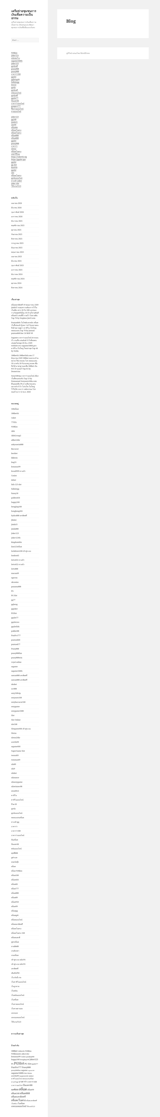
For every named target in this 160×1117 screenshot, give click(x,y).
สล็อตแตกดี (15, 937)
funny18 (14, 493)
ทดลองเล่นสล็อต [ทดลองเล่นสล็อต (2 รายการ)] (28, 1079)
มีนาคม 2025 (16, 261)
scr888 (14, 689)
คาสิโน (14, 795)
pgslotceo (15, 622)
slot (12, 173)
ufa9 (13, 768)
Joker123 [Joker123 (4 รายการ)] (34, 1059)
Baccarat (15, 449)
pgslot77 (14, 98)
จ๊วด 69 (14, 804)
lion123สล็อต (16, 546)
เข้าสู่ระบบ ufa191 (18, 959)
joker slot (15, 183)
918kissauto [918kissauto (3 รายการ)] (16, 1054)
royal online (16, 662)
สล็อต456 (15, 879)
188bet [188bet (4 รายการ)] (14, 1051)
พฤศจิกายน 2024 (17, 278)
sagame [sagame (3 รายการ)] (24, 1070)
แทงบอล (14, 1013)
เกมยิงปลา (15, 951)
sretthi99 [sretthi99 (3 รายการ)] (15, 1076)
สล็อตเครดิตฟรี (17, 924)
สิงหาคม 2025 (16, 239)
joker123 (15, 55)
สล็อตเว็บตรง (16, 130)
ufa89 (13, 764)
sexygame (15, 706)
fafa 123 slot (16, 484)
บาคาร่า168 (16, 74)
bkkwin (14, 458)
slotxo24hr (15, 737)
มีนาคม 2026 (16, 207)
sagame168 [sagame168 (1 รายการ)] (31, 1070)
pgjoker (14, 609)
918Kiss (14, 426)
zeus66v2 (15, 791)
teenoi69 (15, 755)
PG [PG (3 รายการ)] (12, 1064)
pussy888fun (16, 653)
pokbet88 (15, 631)
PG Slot (14, 595)
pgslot (13, 77)
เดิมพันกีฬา (15, 973)
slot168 (14, 724)
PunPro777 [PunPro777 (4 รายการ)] (16, 1067)
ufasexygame (16, 782)
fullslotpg (15, 82)
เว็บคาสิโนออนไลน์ (18, 982)
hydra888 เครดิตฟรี (19, 515)
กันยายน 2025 (16, 234)
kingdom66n (16, 542)
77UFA (14, 422)
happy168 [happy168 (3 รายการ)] (15, 1059)
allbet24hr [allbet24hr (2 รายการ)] (25, 1054)
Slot (12, 715)
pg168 (13, 119)
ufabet (14, 773)
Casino (14, 475)
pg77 (13, 600)
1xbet (13, 418)
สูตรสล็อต (15, 942)
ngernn (14, 577)
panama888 (16, 586)
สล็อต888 (15, 135)
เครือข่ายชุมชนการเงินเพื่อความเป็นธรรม (23, 14)
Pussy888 (15, 649)
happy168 (15, 502)
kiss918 (14, 167)
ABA (13, 431)
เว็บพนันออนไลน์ (17, 995)
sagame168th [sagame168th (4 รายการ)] (17, 1073)
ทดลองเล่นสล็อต (17, 817)
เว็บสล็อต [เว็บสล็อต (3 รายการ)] (21, 1103)
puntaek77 (15, 644)
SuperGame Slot (18, 751)
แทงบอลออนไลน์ (17, 1017)
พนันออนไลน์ (16, 848)
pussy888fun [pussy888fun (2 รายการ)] (16, 1070)
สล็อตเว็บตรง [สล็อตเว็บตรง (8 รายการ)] (18, 1100)
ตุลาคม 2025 (16, 230)
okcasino (15, 582)
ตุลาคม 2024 (16, 283)
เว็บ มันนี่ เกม (16, 977)
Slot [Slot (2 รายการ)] (25, 1073)
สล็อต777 (15, 888)
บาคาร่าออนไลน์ (17, 103)
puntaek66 (15, 640)
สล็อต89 (14, 897)
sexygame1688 (17, 711)
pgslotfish (15, 626)
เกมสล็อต (15, 955)
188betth (15, 413)
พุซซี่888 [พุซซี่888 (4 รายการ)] (15, 1089)
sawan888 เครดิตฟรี (19, 675)
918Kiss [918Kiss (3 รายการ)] (28, 1051)
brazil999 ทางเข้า (18, 471)
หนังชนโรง (15, 58)
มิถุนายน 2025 (16, 247)
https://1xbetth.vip (19, 157)
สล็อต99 (14, 906)
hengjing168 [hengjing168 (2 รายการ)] (24, 1059)
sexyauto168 (16, 697)
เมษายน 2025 (16, 256)
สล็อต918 (15, 902)
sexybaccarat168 (18, 702)
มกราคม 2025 (16, 270)
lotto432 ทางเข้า (17, 560)
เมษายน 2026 (16, 203)
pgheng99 (15, 79)
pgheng (14, 604)
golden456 (15, 498)
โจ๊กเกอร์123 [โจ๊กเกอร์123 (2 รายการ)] (30, 1106)
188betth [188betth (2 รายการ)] (21, 1051)
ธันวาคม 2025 (16, 221)
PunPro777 (16, 635)
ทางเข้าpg (15, 822)
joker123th (15, 538)
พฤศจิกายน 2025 (17, 225)
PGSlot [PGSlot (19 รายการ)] (19, 1063)
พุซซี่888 (14, 853)
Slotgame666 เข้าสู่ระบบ (21, 728)
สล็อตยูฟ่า (15, 915)
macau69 (15, 573)
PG (12, 591)
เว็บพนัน (14, 991)
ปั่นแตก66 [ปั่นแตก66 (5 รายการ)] (27, 1085)
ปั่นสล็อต (14, 840)
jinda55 (14, 122)
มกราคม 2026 (16, 216)
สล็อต (13, 866)
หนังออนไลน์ (16, 93)
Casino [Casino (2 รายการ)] (23, 1057)
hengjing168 (16, 506)
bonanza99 (15, 466)
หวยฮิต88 (15, 946)
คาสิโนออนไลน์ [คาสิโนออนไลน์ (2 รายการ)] (16, 1079)
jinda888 (15, 529)
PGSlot (14, 613)
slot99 (13, 125)
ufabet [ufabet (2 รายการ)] (31, 1076)
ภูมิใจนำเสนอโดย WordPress (78, 53)
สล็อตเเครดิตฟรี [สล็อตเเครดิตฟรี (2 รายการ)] (31, 1100)
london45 (15, 555)
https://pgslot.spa (18, 159)
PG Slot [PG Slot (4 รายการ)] (28, 1063)
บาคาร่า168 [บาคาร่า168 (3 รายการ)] (32, 1082)
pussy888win (16, 657)
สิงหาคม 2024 (16, 287)
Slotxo (13, 733)
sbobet (14, 684)
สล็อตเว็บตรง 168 (18, 933)
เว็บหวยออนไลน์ (17, 1004)
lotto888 (14, 569)
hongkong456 (17, 511)
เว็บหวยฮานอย (17, 1008)
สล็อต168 (15, 875)
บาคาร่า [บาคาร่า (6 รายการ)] (23, 1081)
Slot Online (16, 720)
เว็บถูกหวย (15, 986)
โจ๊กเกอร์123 (16, 186)
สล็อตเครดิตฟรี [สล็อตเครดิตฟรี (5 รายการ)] (18, 1096)
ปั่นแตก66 (15, 101)
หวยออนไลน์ (16, 111)
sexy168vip (16, 693)
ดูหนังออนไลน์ (16, 178)
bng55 (13, 462)
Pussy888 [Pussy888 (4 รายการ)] (26, 1067)
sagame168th (16, 61)
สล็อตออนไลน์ (16, 919)
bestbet (14, 453)
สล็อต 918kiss (16, 871)
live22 (13, 85)
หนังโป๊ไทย (15, 154)
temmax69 (15, 760)
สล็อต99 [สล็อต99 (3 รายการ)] (30, 1089)
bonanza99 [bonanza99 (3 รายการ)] (15, 1056)
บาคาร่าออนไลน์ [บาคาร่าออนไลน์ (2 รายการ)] (17, 1085)
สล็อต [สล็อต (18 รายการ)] (23, 1089)
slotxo (13, 149)
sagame (14, 666)
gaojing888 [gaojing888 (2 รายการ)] (30, 1057)
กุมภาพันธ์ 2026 (17, 212)
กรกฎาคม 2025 (17, 243)
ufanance (15, 777)
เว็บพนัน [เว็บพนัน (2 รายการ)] (14, 1103)
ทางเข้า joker (16, 181)
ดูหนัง (13, 87)
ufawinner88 (16, 786)
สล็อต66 (14, 127)
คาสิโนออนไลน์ (17, 800)
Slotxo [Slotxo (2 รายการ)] (29, 1073)
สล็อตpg (14, 911)
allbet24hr (15, 440)
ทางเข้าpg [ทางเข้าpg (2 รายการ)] (14, 1082)
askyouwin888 (17, 444)
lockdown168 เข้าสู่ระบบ (21, 551)
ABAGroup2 (16, 435)
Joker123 (15, 533)
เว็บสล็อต (14, 999)
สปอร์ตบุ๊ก (15, 862)
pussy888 (15, 69)
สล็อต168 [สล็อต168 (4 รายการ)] (15, 1093)
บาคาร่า (14, 146)
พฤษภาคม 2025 (17, 252)
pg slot (14, 165)
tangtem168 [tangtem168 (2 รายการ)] (23, 1076)
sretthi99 (15, 742)
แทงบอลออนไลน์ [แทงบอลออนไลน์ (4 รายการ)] (18, 1106)
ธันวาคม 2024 (16, 274)
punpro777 (16, 106)
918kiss (14, 53)
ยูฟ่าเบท (14, 857)
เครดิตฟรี (14, 968)
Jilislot (14, 520)
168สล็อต (15, 409)
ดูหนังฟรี (14, 66)
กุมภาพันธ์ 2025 (17, 265)
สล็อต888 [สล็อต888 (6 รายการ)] (25, 1093)
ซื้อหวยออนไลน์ (17, 109)
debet (13, 480)
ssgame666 (15, 746)
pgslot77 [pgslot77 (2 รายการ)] (35, 1064)
